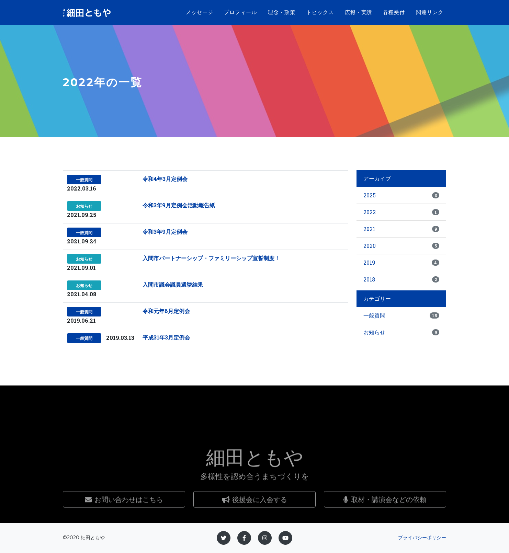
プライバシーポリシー (422, 537)
